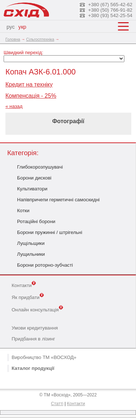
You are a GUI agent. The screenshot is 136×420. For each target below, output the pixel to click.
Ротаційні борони (36, 221)
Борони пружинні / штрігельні (49, 232)
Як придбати (28, 297)
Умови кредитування (35, 328)
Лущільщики (31, 243)
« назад (13, 106)
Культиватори (32, 188)
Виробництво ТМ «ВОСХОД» (44, 357)
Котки (23, 210)
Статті (57, 403)
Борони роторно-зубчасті (45, 265)
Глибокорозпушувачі (40, 167)
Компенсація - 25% (30, 96)
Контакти (24, 285)
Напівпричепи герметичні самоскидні (58, 199)
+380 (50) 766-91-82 (110, 10)
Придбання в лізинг (33, 339)
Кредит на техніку (29, 84)
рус (11, 27)
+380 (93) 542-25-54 (110, 15)
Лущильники (31, 254)
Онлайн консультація (37, 309)
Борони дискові (34, 178)
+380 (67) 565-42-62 (110, 4)
